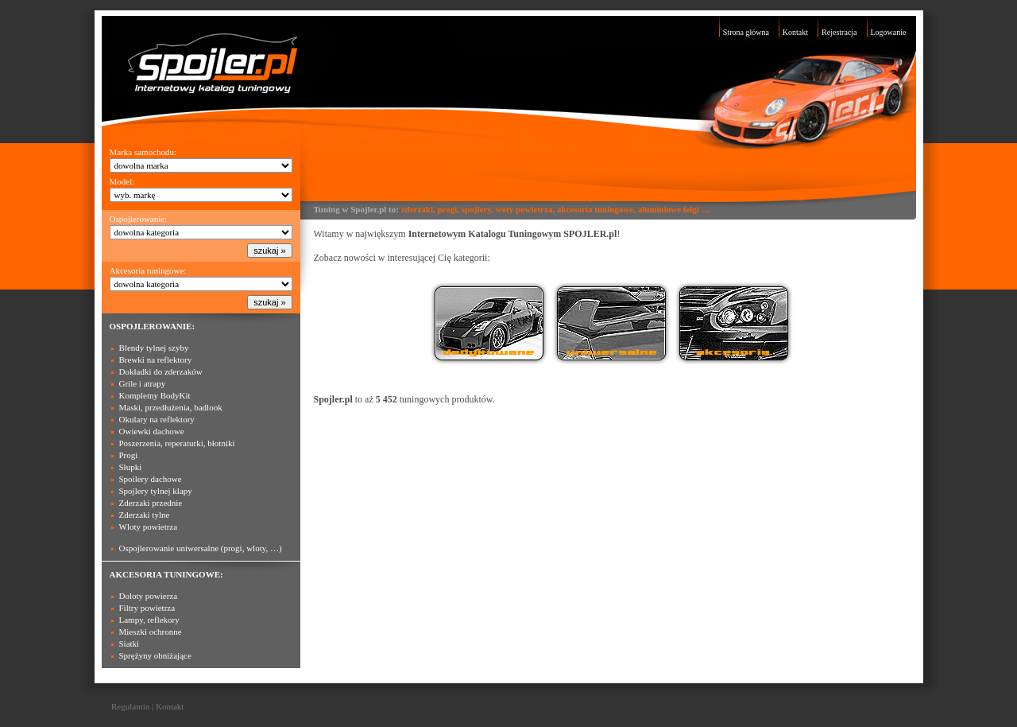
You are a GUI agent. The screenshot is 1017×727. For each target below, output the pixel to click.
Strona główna (746, 32)
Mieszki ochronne (150, 631)
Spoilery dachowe (150, 479)
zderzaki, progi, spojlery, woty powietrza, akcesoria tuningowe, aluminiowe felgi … (555, 209)
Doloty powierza (148, 596)
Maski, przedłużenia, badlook (170, 407)
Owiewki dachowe (151, 431)
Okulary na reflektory (157, 419)
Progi (128, 455)
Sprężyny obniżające (155, 655)
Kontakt (795, 32)
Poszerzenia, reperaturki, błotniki (177, 443)
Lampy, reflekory (149, 619)
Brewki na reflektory (155, 359)
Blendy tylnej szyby (154, 347)
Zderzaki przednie (151, 502)
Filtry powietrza (147, 607)
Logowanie (889, 32)
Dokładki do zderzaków (161, 371)
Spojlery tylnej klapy (155, 491)
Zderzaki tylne (144, 514)
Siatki (129, 643)
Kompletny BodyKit (155, 395)
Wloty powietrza (148, 526)
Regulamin (130, 706)
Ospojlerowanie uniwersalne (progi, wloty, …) (200, 548)
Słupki (130, 467)
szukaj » (269, 250)
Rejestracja (839, 32)
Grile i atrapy (142, 383)
